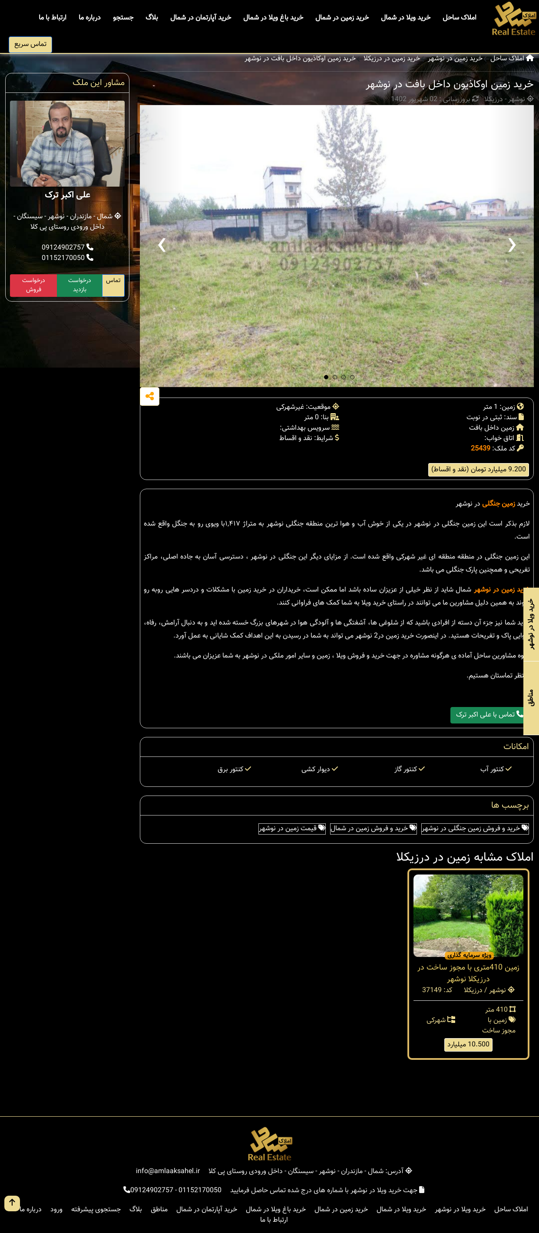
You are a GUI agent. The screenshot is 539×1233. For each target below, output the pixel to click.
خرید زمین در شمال (342, 18)
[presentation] (161, 246)
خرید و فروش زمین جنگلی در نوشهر (475, 828)
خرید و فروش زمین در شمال (374, 828)
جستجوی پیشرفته (96, 1209)
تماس (113, 281)
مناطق (159, 1209)
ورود (56, 1209)
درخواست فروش (33, 285)
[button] (326, 377)
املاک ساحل (459, 18)
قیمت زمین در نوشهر (292, 828)
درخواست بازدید (79, 285)
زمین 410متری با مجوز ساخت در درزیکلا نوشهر (468, 974)
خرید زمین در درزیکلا (392, 59)
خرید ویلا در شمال (405, 18)
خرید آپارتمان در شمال (200, 18)
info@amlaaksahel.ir (168, 1171)
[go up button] (12, 1203)
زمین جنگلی (498, 504)
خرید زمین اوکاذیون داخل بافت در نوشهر (300, 59)
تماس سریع (30, 44)
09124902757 (67, 248)
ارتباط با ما (52, 18)
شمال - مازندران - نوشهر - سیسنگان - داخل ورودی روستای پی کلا (67, 222)
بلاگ (151, 18)
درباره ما (90, 18)
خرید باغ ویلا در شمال (273, 18)
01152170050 (67, 258)
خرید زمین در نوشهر (455, 59)
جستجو (123, 18)
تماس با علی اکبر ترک (489, 715)
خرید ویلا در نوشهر (460, 1209)
